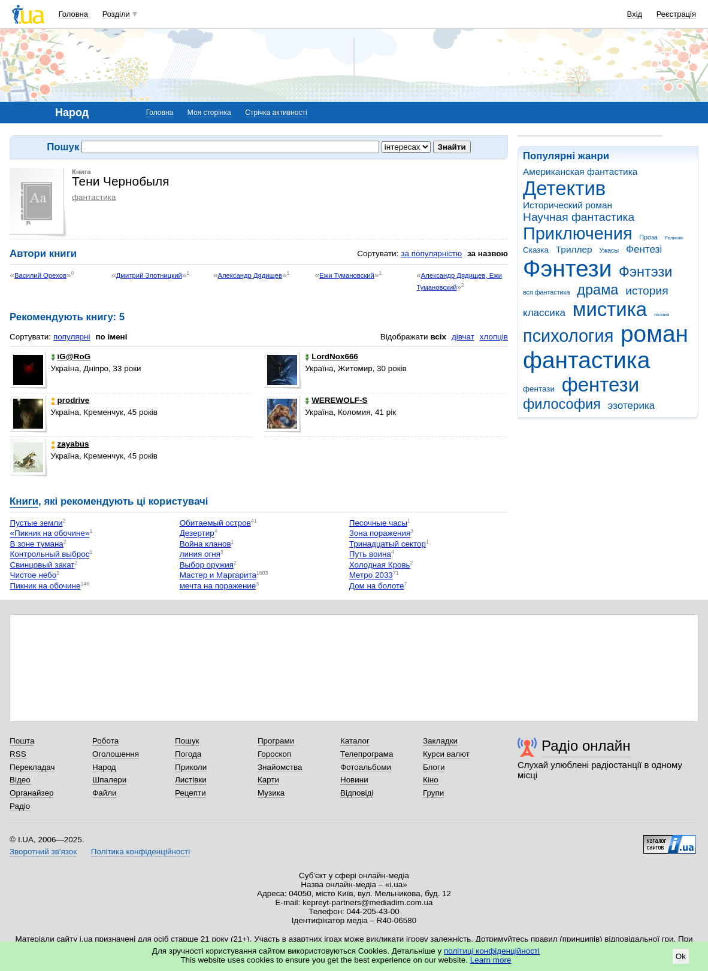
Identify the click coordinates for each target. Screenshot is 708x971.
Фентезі (644, 249)
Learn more (491, 959)
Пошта (22, 740)
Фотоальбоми (365, 767)
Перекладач (32, 767)
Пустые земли (36, 522)
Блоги (434, 767)
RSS (18, 754)
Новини (354, 779)
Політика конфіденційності (140, 851)
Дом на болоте (376, 585)
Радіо (20, 806)
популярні (71, 336)
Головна (73, 14)
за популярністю (431, 253)
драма (597, 290)
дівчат (463, 336)
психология (568, 335)
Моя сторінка (209, 112)
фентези (600, 385)
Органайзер (31, 792)
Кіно (430, 779)
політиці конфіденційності (492, 950)
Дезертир (197, 533)
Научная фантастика (578, 217)
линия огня (200, 554)
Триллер (574, 249)
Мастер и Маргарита (218, 575)
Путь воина (370, 554)
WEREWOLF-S (336, 400)
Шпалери (109, 779)
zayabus (70, 443)
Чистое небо (33, 575)
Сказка (536, 249)
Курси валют (446, 754)
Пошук (187, 740)
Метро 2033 (371, 575)
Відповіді (357, 792)
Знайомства (280, 767)
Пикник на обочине (45, 585)
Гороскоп (274, 754)
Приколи (191, 767)
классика (544, 312)
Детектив (564, 188)
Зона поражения (380, 533)
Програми (276, 740)
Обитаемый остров (215, 522)
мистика (610, 309)
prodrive (70, 400)
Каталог (355, 740)
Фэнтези (567, 268)
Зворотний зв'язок (43, 851)
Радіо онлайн (586, 746)
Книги (24, 501)
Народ (104, 767)
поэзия (661, 314)
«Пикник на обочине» (50, 533)
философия (562, 404)
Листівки (191, 779)
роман (654, 334)
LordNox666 (331, 356)
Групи (433, 792)
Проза (648, 237)
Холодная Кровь (379, 564)
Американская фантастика (580, 171)
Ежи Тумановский (346, 275)
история (646, 290)
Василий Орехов (40, 275)
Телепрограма (367, 754)
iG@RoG (71, 356)
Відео (20, 779)
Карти (268, 779)
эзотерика (631, 405)
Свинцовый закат (42, 564)
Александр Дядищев (249, 275)
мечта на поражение (218, 585)
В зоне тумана (36, 543)
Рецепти (190, 792)
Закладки (440, 740)
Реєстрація (676, 14)
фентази (539, 388)
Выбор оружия (207, 564)
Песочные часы (378, 522)
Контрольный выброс (50, 554)
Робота (105, 740)
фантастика (586, 360)
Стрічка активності (276, 112)
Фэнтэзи (645, 272)
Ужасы (609, 250)
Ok (681, 956)
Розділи (116, 14)
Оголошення (115, 754)
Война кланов (205, 543)
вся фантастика (546, 292)
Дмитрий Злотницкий (149, 275)
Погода (188, 754)
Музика (271, 792)
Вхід (635, 14)
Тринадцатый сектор (387, 543)
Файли (104, 792)
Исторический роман (567, 205)
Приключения (578, 233)
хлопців (494, 336)
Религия (674, 238)
